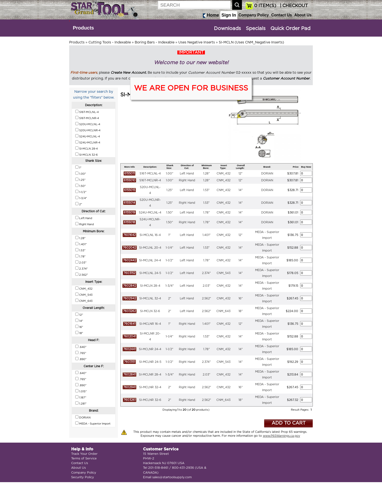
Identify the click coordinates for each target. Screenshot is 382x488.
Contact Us (281, 15)
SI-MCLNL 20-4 (150, 247)
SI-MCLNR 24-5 (150, 361)
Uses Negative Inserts (196, 42)
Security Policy (82, 477)
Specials (256, 28)
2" (169, 298)
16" (241, 298)
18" (241, 311)
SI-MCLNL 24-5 (150, 273)
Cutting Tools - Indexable (109, 42)
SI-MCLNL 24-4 (150, 260)
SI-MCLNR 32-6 (150, 399)
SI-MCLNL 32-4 (150, 298)
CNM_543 (223, 273)
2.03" (206, 285)
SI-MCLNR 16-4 (150, 323)
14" (241, 190)
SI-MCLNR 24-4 (150, 349)
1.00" (169, 173)
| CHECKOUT (293, 6)
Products (83, 27)
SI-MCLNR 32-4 (150, 387)
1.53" (206, 190)
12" (240, 173)
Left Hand (187, 173)
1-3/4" (169, 285)
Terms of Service (84, 458)
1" (169, 235)
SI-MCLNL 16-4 (150, 235)
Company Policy (254, 15)
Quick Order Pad (290, 28)
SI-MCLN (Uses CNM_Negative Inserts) (251, 42)
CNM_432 (223, 173)
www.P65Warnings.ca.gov (281, 435)
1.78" (206, 212)
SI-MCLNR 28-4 (150, 374)
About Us (303, 15)
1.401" (206, 235)
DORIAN (267, 173)
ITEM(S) (265, 6)
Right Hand (187, 180)
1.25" (169, 190)
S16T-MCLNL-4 (150, 173)
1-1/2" (169, 260)
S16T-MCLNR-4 (150, 180)
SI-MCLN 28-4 (150, 285)
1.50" (169, 212)
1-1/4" (169, 247)
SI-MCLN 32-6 (150, 311)
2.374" (206, 273)
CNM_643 (223, 311)
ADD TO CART (289, 423)
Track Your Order (84, 454)
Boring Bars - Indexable (154, 42)
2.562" (206, 298)
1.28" (206, 173)
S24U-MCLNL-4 (150, 212)
